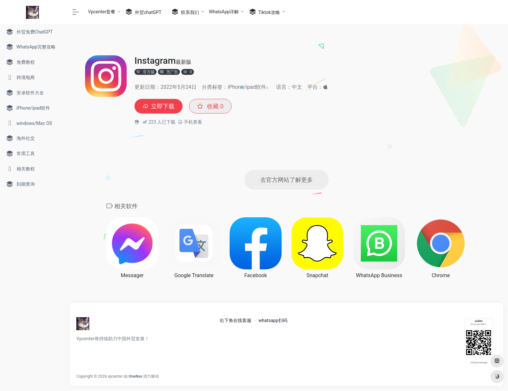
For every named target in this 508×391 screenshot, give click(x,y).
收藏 (210, 106)
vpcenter (115, 376)
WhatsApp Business (379, 275)
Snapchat (317, 275)
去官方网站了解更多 (286, 179)
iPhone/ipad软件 (247, 87)
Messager (132, 275)
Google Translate (193, 275)
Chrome (441, 275)
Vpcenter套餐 (101, 11)
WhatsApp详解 (224, 11)
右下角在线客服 (235, 320)
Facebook (255, 275)
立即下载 (158, 106)
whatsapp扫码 (273, 320)
